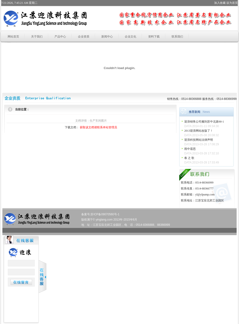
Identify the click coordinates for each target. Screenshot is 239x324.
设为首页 (232, 3)
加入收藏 (220, 3)
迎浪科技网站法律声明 (198, 139)
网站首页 (13, 36)
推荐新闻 (194, 111)
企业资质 (83, 36)
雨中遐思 (190, 149)
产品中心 (60, 36)
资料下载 (154, 36)
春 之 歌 (189, 158)
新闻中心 (107, 36)
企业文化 (130, 36)
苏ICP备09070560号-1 (105, 214)
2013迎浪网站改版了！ (198, 130)
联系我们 (177, 36)
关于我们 (37, 36)
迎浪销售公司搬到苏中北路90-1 (204, 121)
